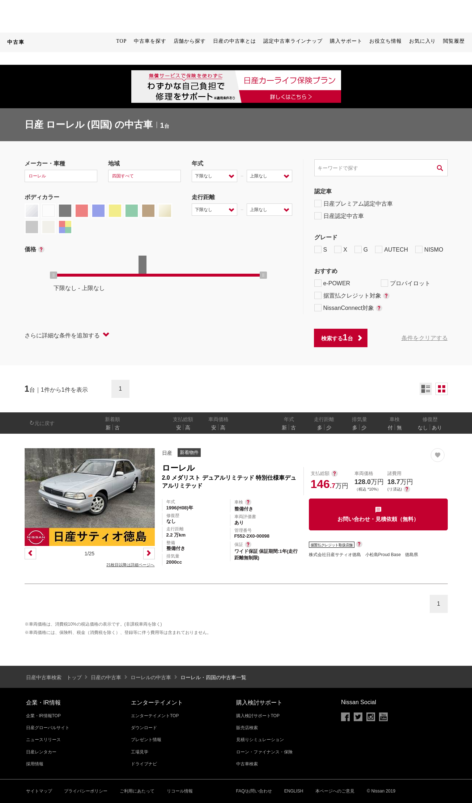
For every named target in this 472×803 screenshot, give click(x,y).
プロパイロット (405, 283)
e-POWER (332, 283)
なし (423, 427)
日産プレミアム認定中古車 (353, 203)
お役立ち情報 (385, 41)
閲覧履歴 (454, 41)
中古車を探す (150, 41)
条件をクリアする (424, 338)
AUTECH (391, 249)
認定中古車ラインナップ (293, 41)
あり (437, 427)
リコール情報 (180, 791)
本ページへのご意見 (334, 791)
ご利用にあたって (137, 791)
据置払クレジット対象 (352, 295)
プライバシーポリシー (85, 791)
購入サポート (346, 41)
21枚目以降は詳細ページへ (130, 565)
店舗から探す (190, 41)
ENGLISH (293, 791)
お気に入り (422, 41)
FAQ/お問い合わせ (254, 791)
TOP (121, 41)
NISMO (429, 249)
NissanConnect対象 (348, 307)
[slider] (53, 275)
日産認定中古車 (339, 215)
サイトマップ (39, 791)
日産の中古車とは (234, 41)
